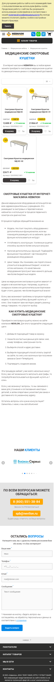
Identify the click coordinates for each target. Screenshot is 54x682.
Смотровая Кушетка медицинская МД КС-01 (40, 110)
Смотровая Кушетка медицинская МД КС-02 (19, 159)
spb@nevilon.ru (27, 513)
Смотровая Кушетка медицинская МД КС (14, 110)
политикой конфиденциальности (24, 14)
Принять (8, 26)
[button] (3, 463)
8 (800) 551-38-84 (26, 501)
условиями (21, 620)
